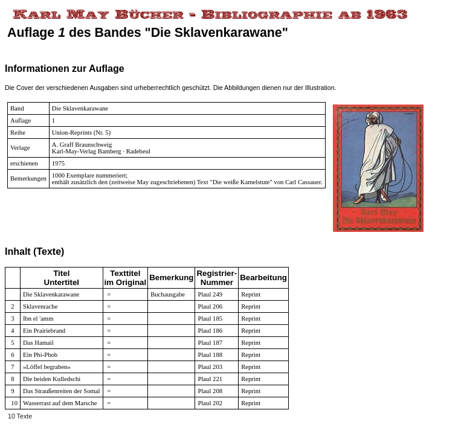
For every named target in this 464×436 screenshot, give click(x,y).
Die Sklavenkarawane (80, 108)
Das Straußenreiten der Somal (61, 391)
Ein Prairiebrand (44, 330)
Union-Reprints (72, 132)
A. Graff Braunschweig (82, 144)
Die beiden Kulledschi (51, 379)
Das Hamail (38, 342)
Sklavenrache (40, 306)
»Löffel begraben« (47, 367)
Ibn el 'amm (38, 318)
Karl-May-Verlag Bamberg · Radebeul (101, 151)
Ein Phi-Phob (40, 354)
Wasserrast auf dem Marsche (60, 403)
